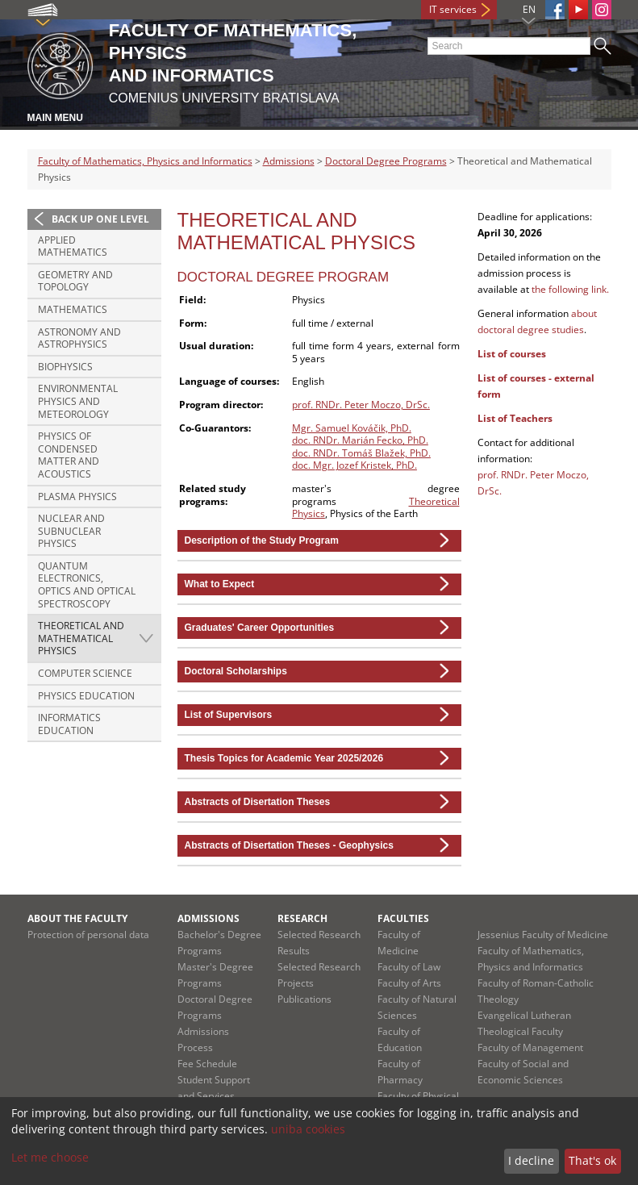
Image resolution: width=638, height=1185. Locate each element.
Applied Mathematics (72, 246)
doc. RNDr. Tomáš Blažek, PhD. (361, 453)
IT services (453, 9)
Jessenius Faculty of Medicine (542, 934)
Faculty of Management (530, 1047)
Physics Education (86, 696)
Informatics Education (69, 724)
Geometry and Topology (75, 281)
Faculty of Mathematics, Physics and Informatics (145, 161)
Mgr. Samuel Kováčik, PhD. (351, 428)
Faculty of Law (408, 967)
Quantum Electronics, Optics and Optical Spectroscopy (87, 585)
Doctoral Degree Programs (386, 161)
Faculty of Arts (409, 983)
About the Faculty (77, 918)
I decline (531, 1160)
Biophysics (65, 366)
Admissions (289, 161)
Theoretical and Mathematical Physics (81, 638)
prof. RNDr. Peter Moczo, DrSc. (361, 404)
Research (302, 918)
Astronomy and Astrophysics (79, 338)
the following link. (570, 289)
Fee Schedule (207, 1063)
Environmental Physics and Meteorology (78, 401)
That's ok (592, 1160)
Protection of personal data (88, 934)
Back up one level (100, 219)
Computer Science (85, 673)
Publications (304, 999)
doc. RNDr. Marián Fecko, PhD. (360, 440)
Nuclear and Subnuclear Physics (71, 530)
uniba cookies (308, 1129)
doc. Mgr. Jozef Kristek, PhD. (354, 465)
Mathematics (72, 309)
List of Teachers (515, 418)
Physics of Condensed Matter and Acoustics (68, 455)
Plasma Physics (77, 496)
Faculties (403, 918)
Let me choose (50, 1157)
